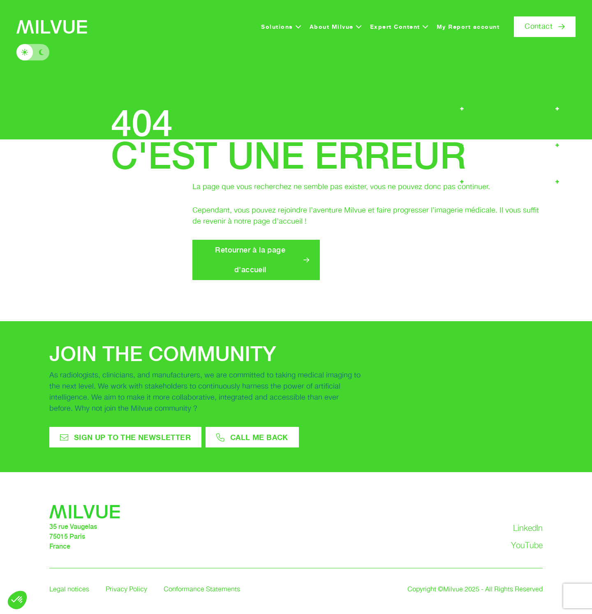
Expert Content (395, 26)
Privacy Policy (126, 589)
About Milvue (332, 26)
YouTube (527, 545)
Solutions (277, 26)
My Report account (468, 26)
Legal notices (69, 589)
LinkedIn (528, 528)
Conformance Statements (202, 589)
